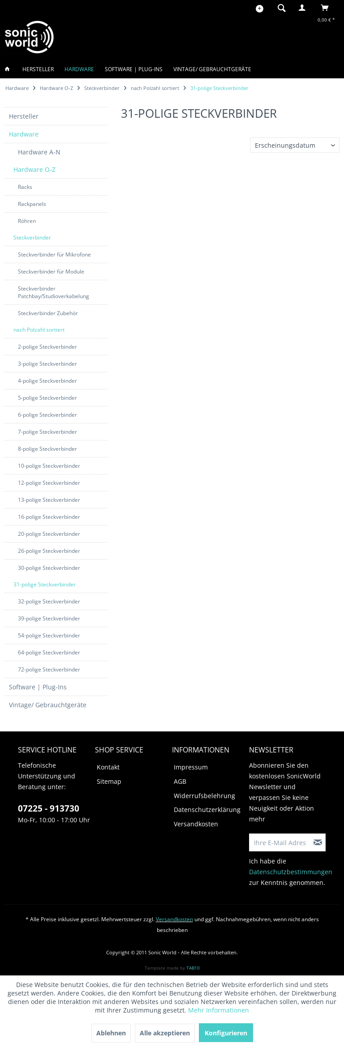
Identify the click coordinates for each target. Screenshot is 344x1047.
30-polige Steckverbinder (49, 568)
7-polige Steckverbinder (47, 432)
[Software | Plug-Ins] (133, 69)
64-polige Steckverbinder (49, 652)
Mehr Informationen (218, 1010)
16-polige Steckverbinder (49, 517)
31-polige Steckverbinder (44, 584)
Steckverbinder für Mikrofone (54, 254)
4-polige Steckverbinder (47, 381)
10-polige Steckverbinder (49, 466)
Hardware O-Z (34, 169)
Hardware (24, 134)
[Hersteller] (38, 69)
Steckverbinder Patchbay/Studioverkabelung (53, 292)
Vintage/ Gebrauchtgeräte (47, 705)
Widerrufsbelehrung (204, 795)
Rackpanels (32, 204)
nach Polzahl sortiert (38, 329)
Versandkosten (196, 824)
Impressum (191, 767)
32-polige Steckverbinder (49, 601)
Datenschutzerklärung (207, 809)
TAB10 (193, 968)
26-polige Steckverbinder (49, 551)
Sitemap (109, 781)
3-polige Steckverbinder (47, 364)
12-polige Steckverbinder (49, 483)
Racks (25, 187)
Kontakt (108, 767)
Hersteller (24, 116)
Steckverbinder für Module (51, 271)
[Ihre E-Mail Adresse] (280, 842)
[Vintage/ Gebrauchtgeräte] (212, 69)
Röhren (27, 221)
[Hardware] (79, 69)
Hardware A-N (39, 152)
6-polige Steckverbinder (47, 415)
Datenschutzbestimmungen (290, 872)
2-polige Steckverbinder (47, 346)
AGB (180, 781)
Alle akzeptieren (165, 1033)
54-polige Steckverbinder (49, 635)
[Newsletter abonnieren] (318, 842)
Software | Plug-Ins (38, 687)
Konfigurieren (226, 1033)
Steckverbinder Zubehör (48, 313)
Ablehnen (111, 1033)
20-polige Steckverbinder (49, 534)
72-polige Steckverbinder (49, 669)
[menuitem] (279, 7)
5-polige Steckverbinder (47, 398)
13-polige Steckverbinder (49, 500)
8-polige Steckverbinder (47, 449)
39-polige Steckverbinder (49, 618)
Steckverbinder (32, 237)
